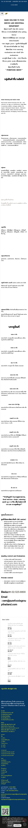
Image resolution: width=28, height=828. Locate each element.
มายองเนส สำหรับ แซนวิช (7, 753)
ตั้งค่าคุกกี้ (10, 825)
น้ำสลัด (3, 711)
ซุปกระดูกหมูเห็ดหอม (6, 775)
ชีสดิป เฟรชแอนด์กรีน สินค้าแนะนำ (10, 728)
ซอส (2, 758)
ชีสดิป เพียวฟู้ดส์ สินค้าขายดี (8, 724)
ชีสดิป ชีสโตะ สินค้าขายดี (7, 726)
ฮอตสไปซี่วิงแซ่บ (5, 740)
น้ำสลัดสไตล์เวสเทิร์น (6, 714)
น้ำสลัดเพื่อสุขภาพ (5, 718)
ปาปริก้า (3, 738)
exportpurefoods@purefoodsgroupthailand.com (13, 799)
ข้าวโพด (3, 747)
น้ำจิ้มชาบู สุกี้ (4, 780)
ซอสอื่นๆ (3, 765)
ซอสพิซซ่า (3, 760)
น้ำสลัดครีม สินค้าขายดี (7, 712)
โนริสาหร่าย (4, 743)
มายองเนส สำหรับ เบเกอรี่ (7, 752)
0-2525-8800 (12, 787)
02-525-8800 (19, 592)
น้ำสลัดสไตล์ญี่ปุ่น (5, 716)
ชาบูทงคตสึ (4, 772)
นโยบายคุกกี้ (10, 822)
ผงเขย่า (3, 734)
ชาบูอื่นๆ (3, 777)
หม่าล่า (3, 773)
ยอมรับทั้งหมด (17, 825)
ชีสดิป (2, 722)
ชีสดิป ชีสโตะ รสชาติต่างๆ (8, 731)
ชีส (2, 736)
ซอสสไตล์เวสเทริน (6, 762)
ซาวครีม (3, 745)
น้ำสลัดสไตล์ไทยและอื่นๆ (7, 719)
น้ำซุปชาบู (3, 768)
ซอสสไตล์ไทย (4, 763)
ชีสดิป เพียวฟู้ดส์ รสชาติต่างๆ (8, 729)
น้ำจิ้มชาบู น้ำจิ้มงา (6, 782)
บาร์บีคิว (3, 741)
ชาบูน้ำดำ (3, 770)
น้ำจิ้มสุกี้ (3, 784)
